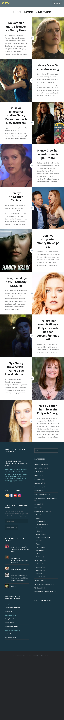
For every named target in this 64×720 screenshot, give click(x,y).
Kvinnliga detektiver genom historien (45, 498)
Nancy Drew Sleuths (11, 619)
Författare (37, 479)
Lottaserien (8, 634)
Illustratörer (38, 483)
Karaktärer (37, 490)
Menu (58, 3)
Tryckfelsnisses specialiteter (43, 584)
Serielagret (8, 611)
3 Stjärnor (39, 570)
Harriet (38, 528)
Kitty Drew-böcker (40, 494)
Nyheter (37, 508)
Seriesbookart (9, 622)
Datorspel (37, 471)
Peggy (38, 544)
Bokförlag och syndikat (41, 464)
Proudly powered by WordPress (22, 655)
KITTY (5, 3)
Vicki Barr (39, 557)
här (26, 472)
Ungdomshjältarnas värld (12, 607)
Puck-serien (39, 550)
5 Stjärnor (39, 576)
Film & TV (37, 475)
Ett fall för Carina (41, 524)
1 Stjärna (38, 564)
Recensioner (38, 560)
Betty (37, 515)
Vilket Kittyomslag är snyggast (43, 591)
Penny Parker (40, 547)
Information (38, 487)
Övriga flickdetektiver (41, 511)
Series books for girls (11, 626)
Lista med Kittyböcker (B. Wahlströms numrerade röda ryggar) (20, 549)
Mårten (38, 531)
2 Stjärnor (39, 567)
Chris (37, 518)
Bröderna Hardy (39, 468)
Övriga (38, 541)
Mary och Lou (40, 534)
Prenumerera (11, 527)
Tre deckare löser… (11, 637)
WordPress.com (46, 655)
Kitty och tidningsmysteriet (19, 569)
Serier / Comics (39, 580)
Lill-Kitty (37, 504)
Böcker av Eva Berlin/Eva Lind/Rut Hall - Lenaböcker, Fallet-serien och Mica (19, 578)
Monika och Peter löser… (43, 537)
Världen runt (38, 588)
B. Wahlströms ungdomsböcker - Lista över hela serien (19, 560)
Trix (37, 553)
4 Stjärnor (39, 573)
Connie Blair (39, 521)
